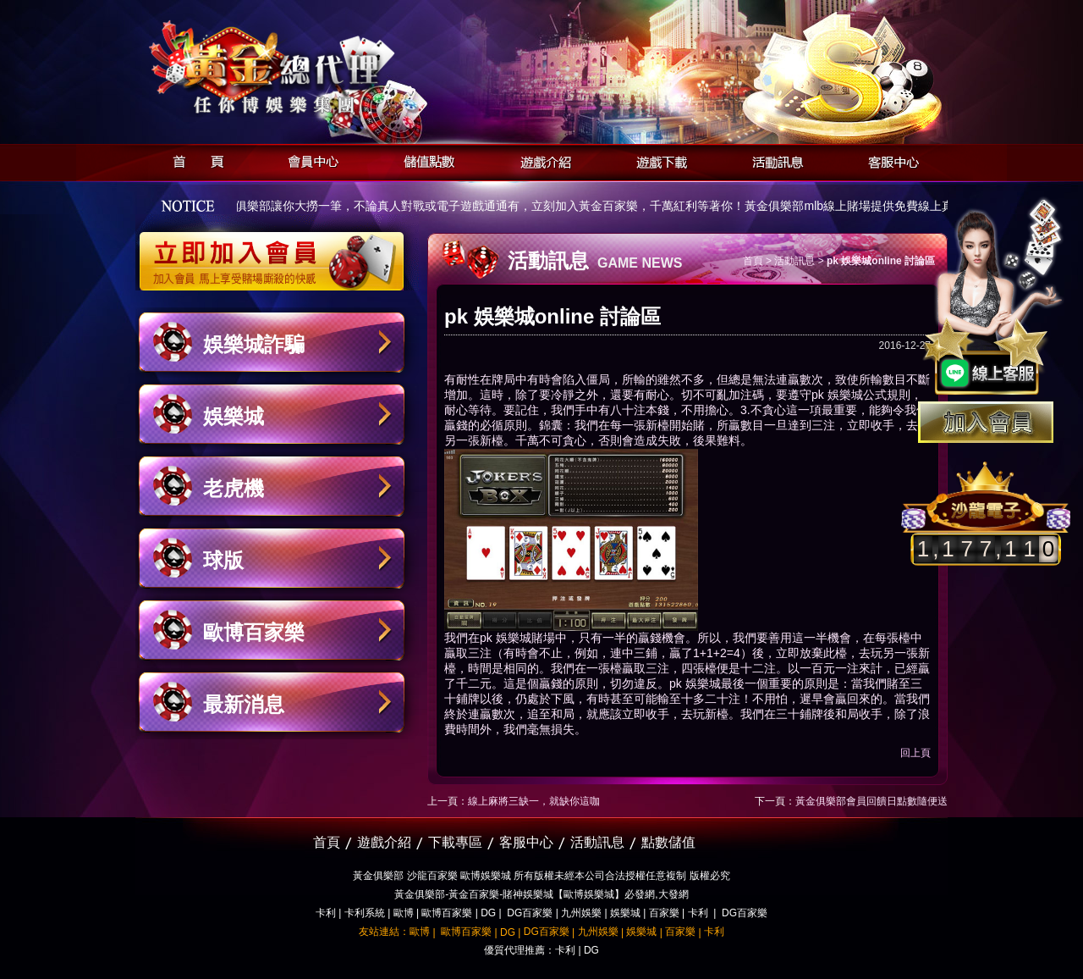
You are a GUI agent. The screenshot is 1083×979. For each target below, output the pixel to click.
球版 (223, 560)
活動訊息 (773, 159)
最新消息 (243, 704)
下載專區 (455, 842)
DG (488, 913)
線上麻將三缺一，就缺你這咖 (534, 801)
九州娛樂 (581, 913)
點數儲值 (668, 842)
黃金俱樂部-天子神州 (315, 68)
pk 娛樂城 (837, 394)
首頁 (193, 159)
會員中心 (309, 159)
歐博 (403, 913)
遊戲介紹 (541, 159)
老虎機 (233, 488)
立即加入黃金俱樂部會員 (277, 252)
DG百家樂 (529, 913)
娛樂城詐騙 (254, 344)
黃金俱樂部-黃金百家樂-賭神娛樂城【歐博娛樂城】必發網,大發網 (541, 894)
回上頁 (915, 753)
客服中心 (889, 159)
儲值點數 (425, 159)
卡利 (326, 913)
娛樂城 (233, 416)
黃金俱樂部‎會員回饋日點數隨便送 (871, 801)
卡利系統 (364, 913)
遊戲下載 (657, 159)
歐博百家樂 (254, 632)
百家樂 (664, 913)
